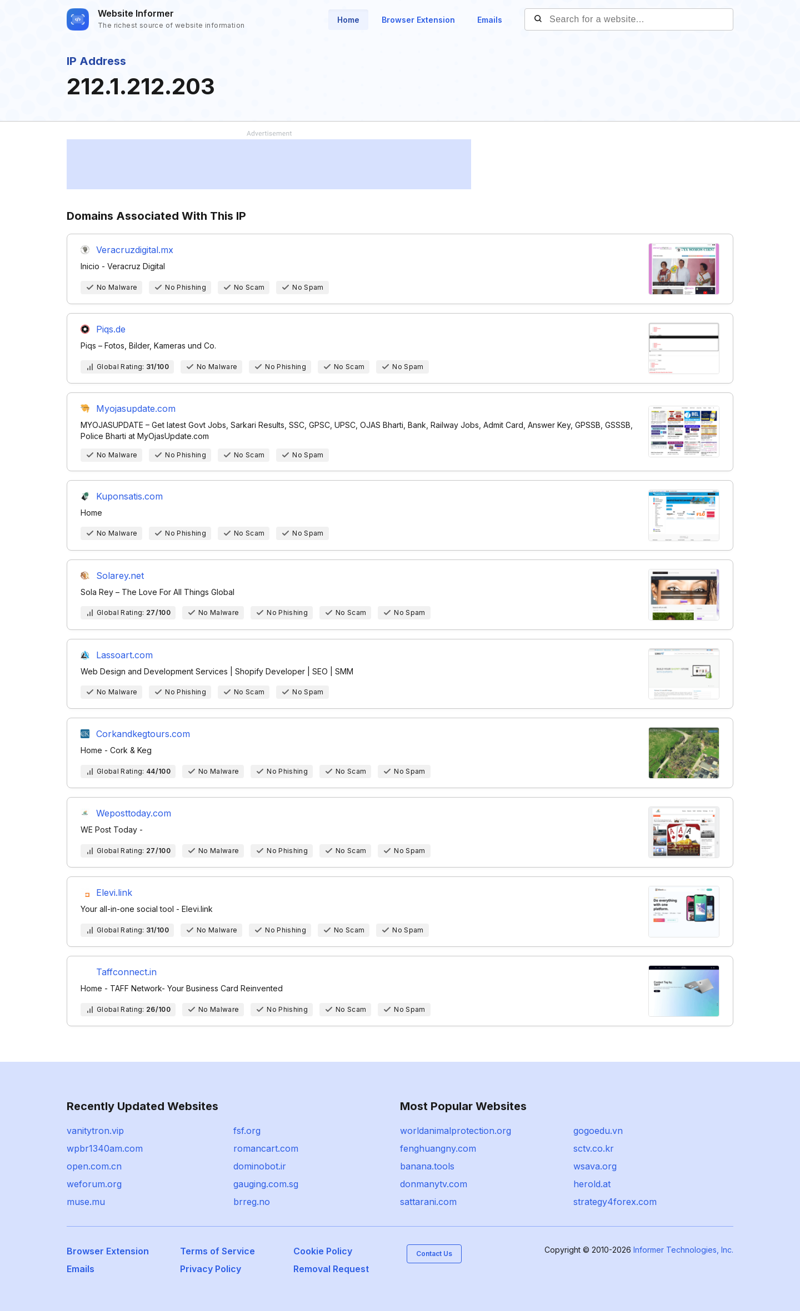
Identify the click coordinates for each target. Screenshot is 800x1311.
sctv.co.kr (593, 1148)
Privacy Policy (210, 1268)
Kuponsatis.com (129, 496)
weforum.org (94, 1183)
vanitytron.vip (95, 1130)
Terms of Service (217, 1251)
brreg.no (251, 1201)
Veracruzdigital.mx (134, 249)
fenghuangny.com (438, 1148)
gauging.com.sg (265, 1183)
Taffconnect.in (126, 971)
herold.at (592, 1183)
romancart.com (265, 1148)
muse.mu (86, 1201)
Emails (489, 19)
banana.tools (427, 1166)
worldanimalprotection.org (455, 1130)
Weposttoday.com (133, 813)
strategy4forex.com (615, 1201)
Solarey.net (120, 575)
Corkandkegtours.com (143, 733)
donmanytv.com (433, 1183)
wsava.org (595, 1166)
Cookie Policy (322, 1251)
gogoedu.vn (598, 1130)
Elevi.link (114, 892)
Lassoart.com (124, 654)
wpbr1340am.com (105, 1148)
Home (348, 19)
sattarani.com (428, 1201)
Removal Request (331, 1268)
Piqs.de (111, 329)
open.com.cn (94, 1166)
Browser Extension (418, 19)
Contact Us (434, 1253)
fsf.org (247, 1130)
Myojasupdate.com (136, 408)
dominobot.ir (259, 1166)
